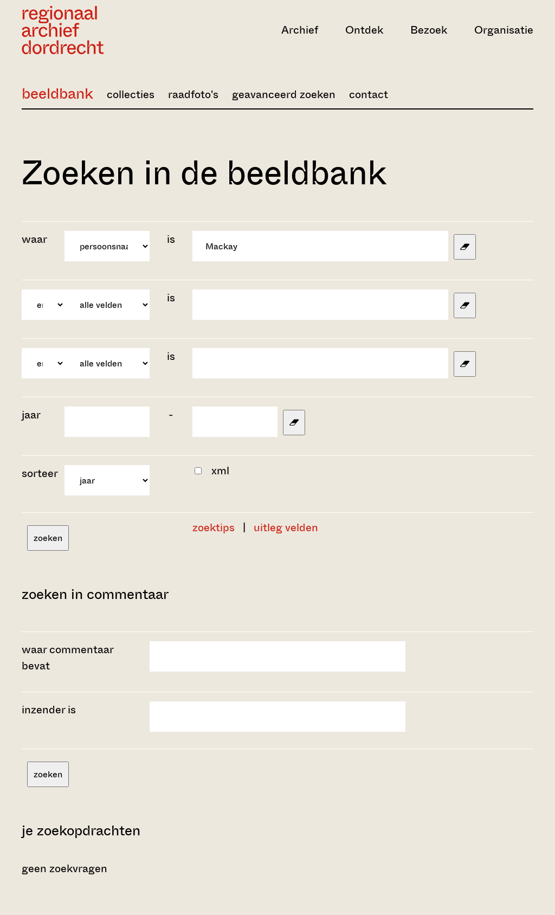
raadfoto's (193, 94)
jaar (31, 415)
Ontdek (364, 30)
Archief (299, 30)
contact (368, 94)
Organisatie (503, 30)
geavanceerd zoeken (283, 94)
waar (35, 239)
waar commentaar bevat (67, 658)
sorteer (40, 473)
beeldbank (57, 93)
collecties (130, 94)
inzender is (49, 710)
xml (220, 471)
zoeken (48, 538)
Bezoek (428, 30)
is (171, 239)
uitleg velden (286, 528)
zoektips (213, 528)
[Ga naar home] (98, 30)
